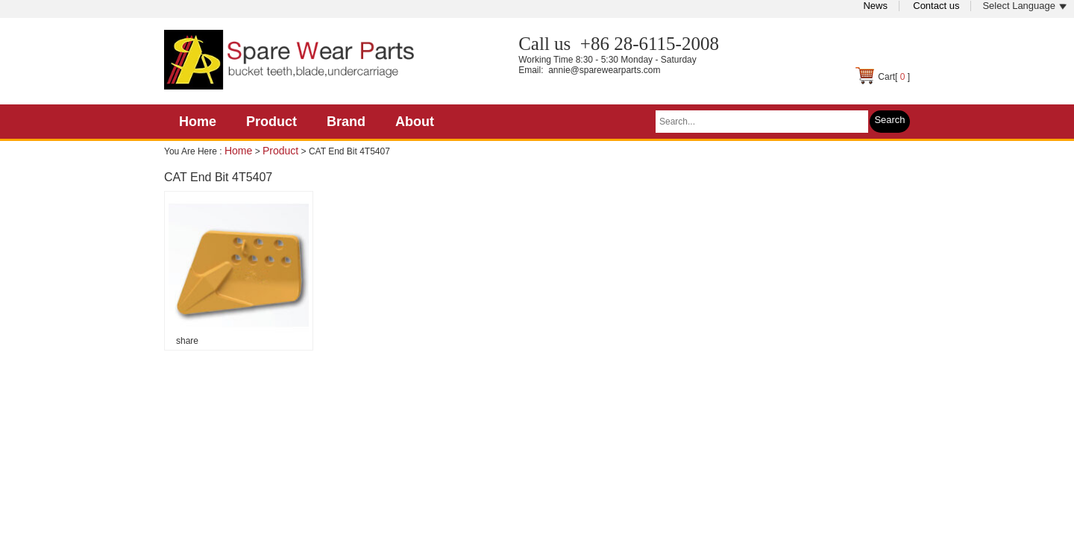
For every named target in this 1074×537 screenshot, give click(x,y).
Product (271, 121)
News (875, 5)
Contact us (936, 5)
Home (197, 121)
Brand (346, 121)
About (414, 121)
